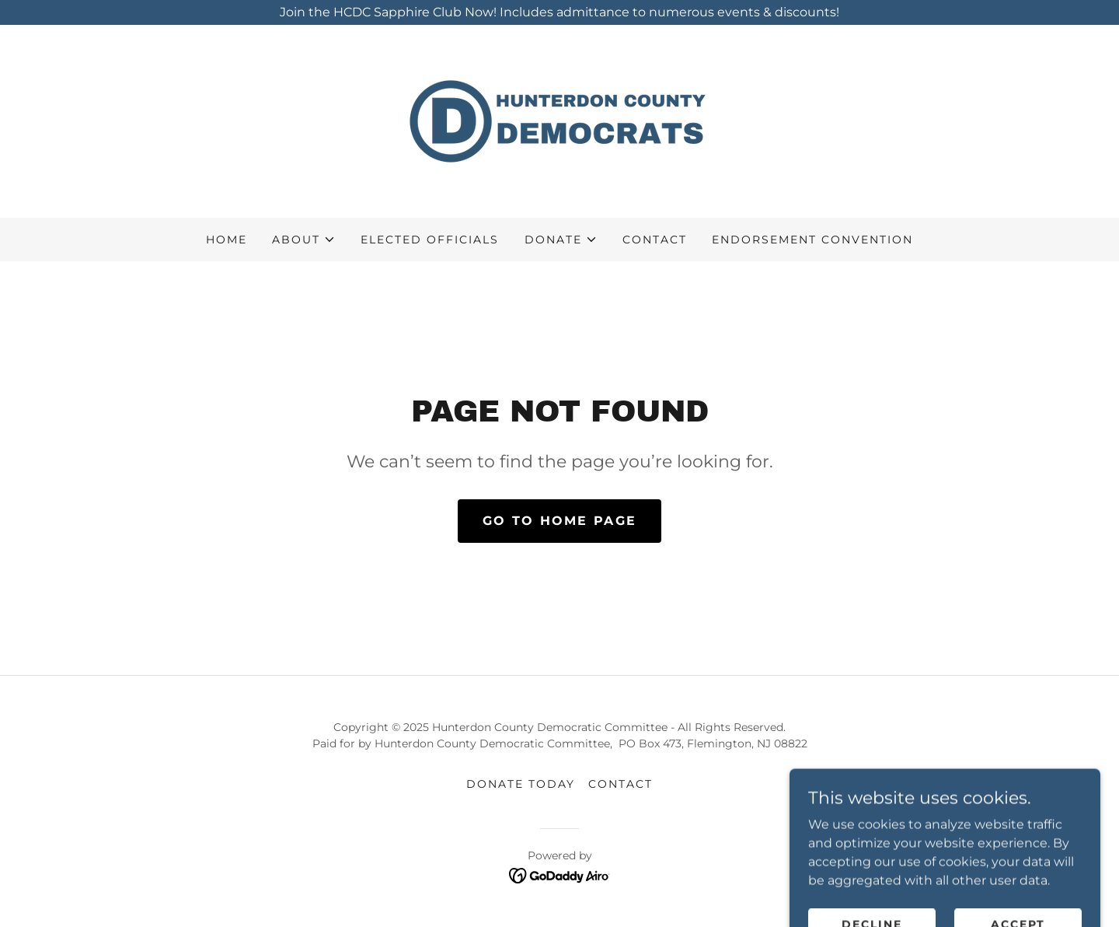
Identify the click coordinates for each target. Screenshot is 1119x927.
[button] (304, 239)
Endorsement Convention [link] (812, 240)
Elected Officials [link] (430, 240)
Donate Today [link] (520, 784)
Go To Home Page (559, 520)
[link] (559, 120)
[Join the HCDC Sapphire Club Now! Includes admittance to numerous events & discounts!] (559, 12)
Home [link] (226, 240)
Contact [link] (654, 240)
